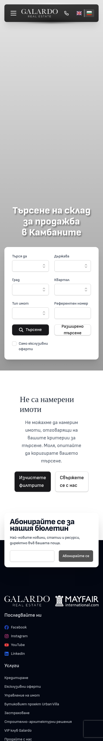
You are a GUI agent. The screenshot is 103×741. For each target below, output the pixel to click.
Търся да (19, 256)
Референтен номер (71, 303)
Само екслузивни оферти (33, 346)
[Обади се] (66, 13)
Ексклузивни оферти (22, 686)
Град (16, 279)
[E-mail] (32, 556)
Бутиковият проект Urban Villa (31, 704)
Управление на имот (22, 695)
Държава (61, 256)
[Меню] (13, 13)
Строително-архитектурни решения (38, 721)
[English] (79, 13)
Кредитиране (16, 677)
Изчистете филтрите (32, 481)
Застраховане (17, 713)
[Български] (89, 13)
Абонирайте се (76, 556)
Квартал (61, 279)
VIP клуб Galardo (18, 730)
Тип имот (20, 303)
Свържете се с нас (72, 481)
